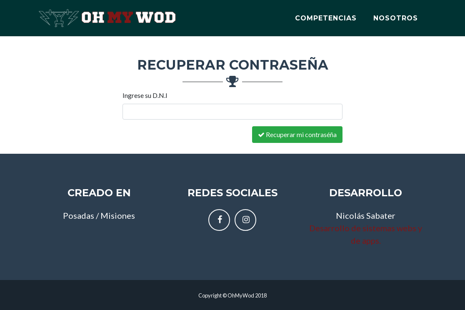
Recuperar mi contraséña (297, 134)
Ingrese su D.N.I (145, 95)
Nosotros (395, 15)
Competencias (326, 15)
